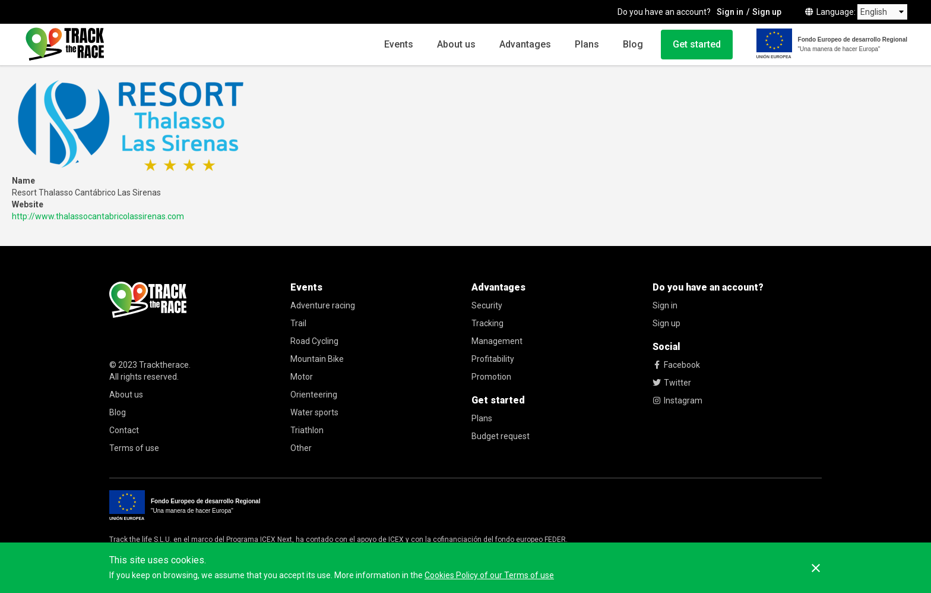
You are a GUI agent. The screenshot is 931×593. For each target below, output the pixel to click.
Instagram (677, 400)
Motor (301, 376)
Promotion (491, 376)
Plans (587, 44)
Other (301, 448)
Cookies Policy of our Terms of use (489, 575)
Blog (633, 44)
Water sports (314, 412)
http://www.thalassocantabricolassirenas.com (98, 216)
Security (486, 305)
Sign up (766, 12)
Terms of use (134, 448)
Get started (697, 44)
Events (398, 44)
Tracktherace (164, 365)
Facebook (676, 365)
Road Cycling (314, 341)
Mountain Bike (317, 359)
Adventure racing (322, 305)
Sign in (730, 12)
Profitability (492, 359)
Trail (298, 323)
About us (456, 44)
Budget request (500, 436)
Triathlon (307, 430)
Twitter (672, 382)
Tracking (487, 323)
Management (496, 341)
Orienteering (313, 394)
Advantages (525, 44)
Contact (124, 430)
